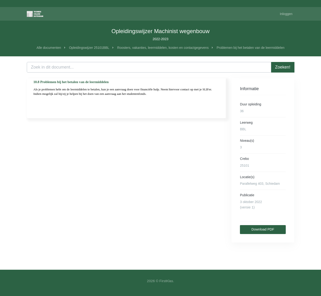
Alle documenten (48, 48)
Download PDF (262, 229)
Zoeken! (282, 67)
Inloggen (286, 14)
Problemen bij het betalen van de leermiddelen (251, 48)
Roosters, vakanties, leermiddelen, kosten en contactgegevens (163, 48)
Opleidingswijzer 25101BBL (89, 48)
